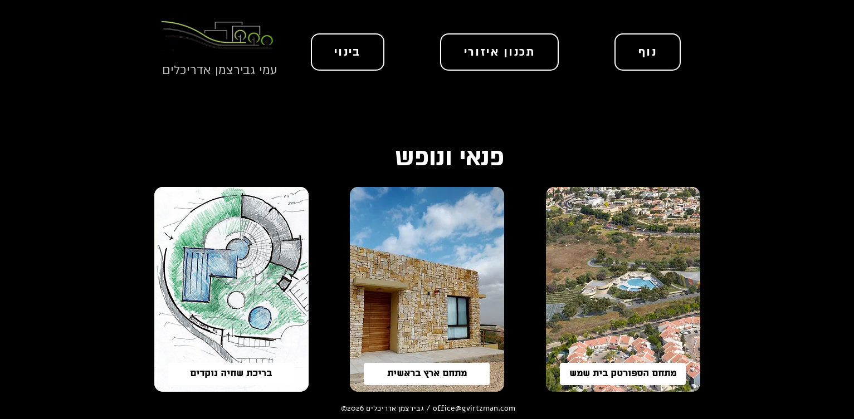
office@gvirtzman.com (474, 408)
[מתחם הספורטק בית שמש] (623, 374)
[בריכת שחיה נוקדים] (231, 374)
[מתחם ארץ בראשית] (427, 374)
